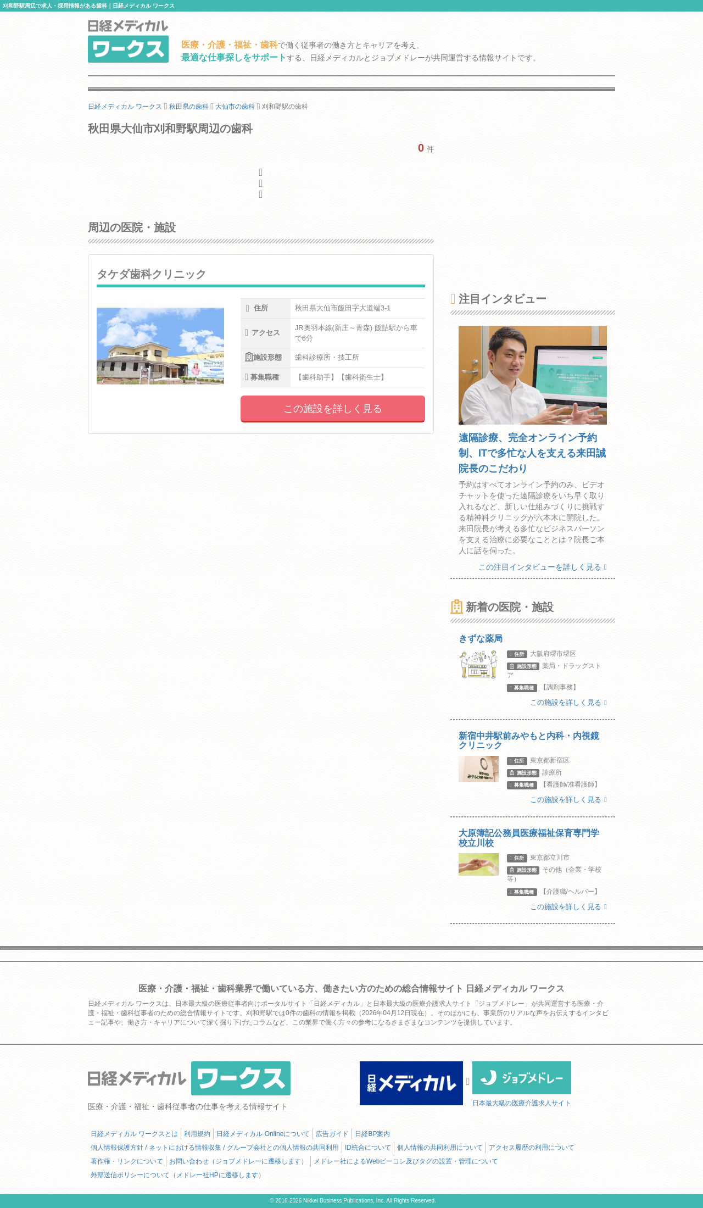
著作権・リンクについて (127, 1161)
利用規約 (197, 1134)
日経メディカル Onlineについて (263, 1134)
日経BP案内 (372, 1134)
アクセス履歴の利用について (531, 1147)
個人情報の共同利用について (440, 1147)
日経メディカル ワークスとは (134, 1134)
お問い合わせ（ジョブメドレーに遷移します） (238, 1161)
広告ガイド (332, 1134)
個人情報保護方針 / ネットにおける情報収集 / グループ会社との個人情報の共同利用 (215, 1147)
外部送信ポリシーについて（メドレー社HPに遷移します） (178, 1175)
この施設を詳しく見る (332, 408)
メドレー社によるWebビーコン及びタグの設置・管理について (406, 1161)
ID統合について (368, 1147)
